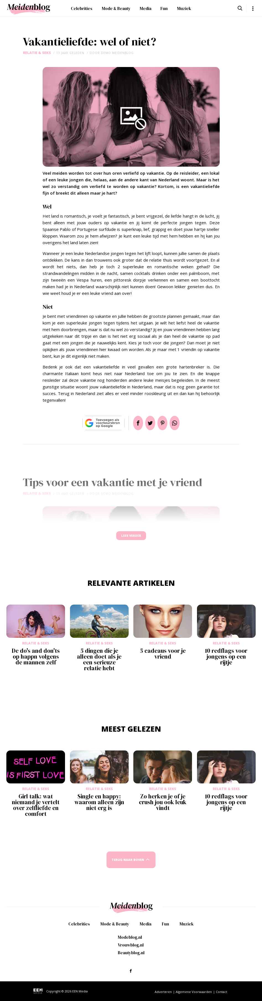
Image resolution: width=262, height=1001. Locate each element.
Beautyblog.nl (131, 953)
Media (145, 8)
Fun (164, 8)
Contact (221, 992)
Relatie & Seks (37, 52)
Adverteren (163, 992)
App (181, 423)
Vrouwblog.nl (131, 945)
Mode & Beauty (116, 8)
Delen (131, 423)
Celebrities (81, 8)
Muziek (184, 8)
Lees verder (131, 538)
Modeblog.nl (130, 937)
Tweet (148, 423)
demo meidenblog (117, 53)
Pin (164, 423)
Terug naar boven (128, 865)
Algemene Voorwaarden (194, 992)
